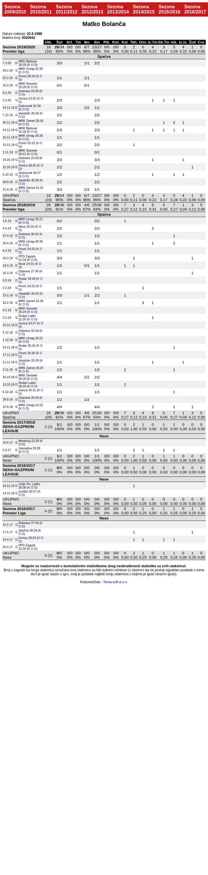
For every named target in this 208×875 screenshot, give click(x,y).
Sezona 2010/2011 (41, 9)
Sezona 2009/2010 (15, 9)
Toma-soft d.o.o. (115, 582)
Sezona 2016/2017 (195, 9)
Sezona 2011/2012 (66, 9)
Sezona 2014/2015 (144, 9)
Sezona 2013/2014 (118, 9)
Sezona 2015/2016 (169, 9)
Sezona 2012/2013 (92, 9)
